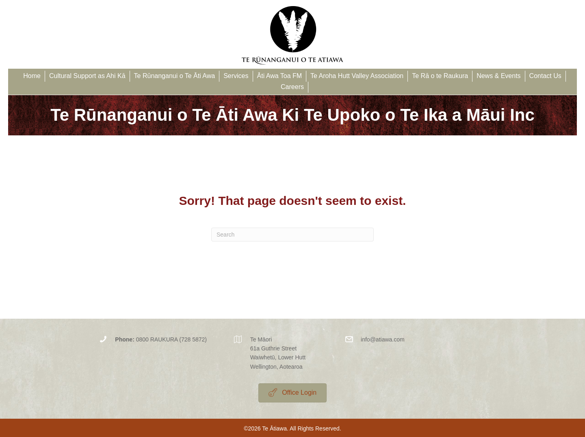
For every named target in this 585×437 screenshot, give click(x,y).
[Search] (292, 234)
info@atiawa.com (383, 339)
